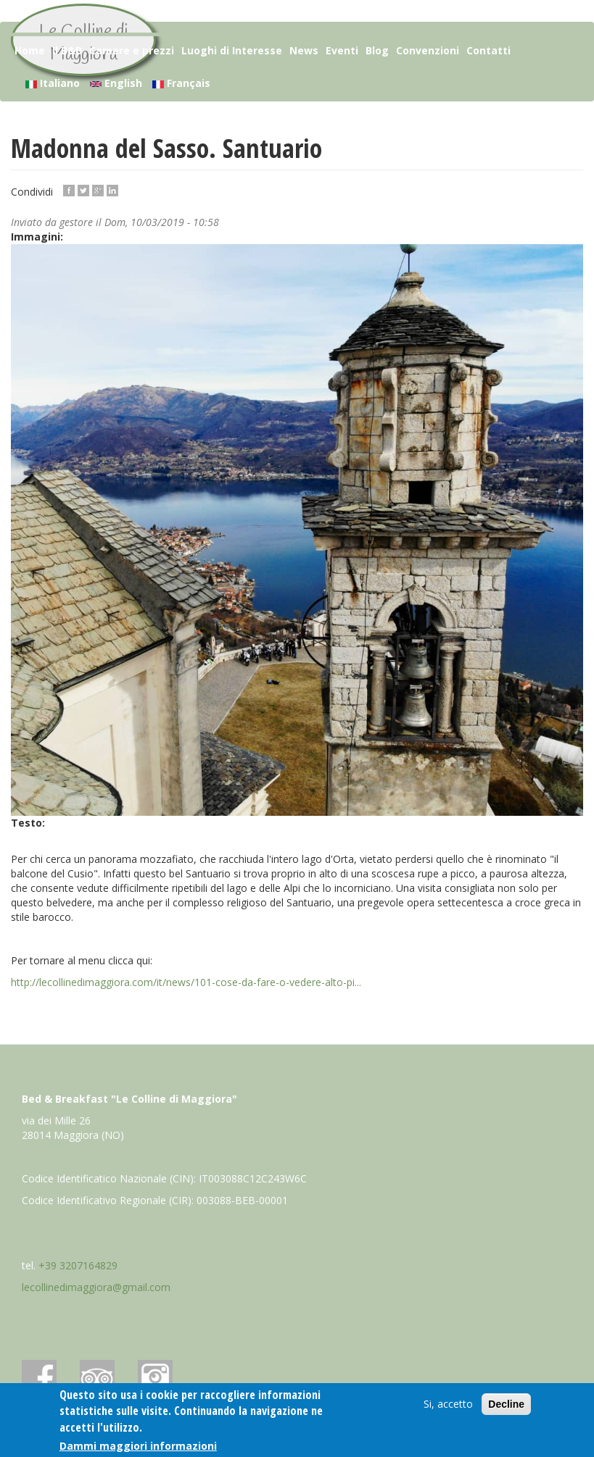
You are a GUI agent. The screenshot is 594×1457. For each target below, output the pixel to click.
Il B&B (67, 50)
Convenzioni (427, 50)
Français (181, 83)
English (116, 83)
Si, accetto (448, 1404)
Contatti (488, 50)
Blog (377, 50)
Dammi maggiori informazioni (138, 1446)
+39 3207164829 (77, 1265)
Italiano (52, 83)
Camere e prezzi (131, 50)
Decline (506, 1404)
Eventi (342, 50)
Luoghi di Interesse (231, 50)
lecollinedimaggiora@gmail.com (96, 1287)
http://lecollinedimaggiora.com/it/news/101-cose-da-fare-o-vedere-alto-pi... (186, 982)
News (303, 50)
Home (30, 50)
